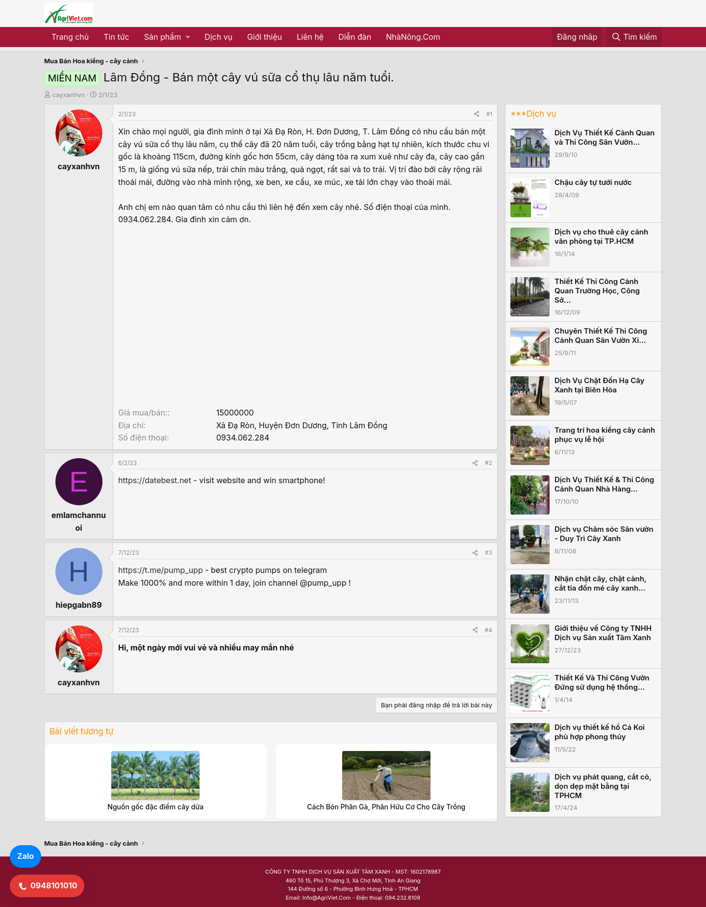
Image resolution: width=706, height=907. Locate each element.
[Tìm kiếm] (634, 37)
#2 (488, 462)
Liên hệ (310, 37)
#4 (488, 630)
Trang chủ (70, 37)
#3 (488, 552)
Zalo (25, 856)
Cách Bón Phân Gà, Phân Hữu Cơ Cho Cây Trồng (386, 807)
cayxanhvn (68, 95)
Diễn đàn (354, 37)
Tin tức (116, 37)
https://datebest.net (154, 480)
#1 (489, 114)
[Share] (476, 114)
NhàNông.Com (413, 37)
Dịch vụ (218, 37)
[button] (167, 37)
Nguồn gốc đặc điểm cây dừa (155, 807)
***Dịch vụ (533, 114)
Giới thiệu (264, 37)
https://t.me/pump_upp (160, 570)
